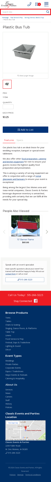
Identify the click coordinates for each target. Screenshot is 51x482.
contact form (10, 274)
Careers (8, 396)
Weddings (9, 360)
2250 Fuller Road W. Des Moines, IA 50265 (17, 446)
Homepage (5, 18)
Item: (5, 93)
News (7, 393)
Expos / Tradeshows (14, 371)
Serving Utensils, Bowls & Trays (34, 18)
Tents (7, 317)
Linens (8, 335)
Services (9, 389)
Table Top (9, 332)
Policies (8, 407)
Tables (8, 321)
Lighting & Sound (13, 346)
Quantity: (7, 102)
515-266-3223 (25, 279)
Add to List (25, 129)
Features (9, 140)
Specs (20, 140)
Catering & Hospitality (15, 378)
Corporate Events (13, 368)
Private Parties (11, 364)
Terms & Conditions (33, 475)
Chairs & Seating (12, 324)
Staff (7, 400)
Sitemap (20, 475)
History (8, 403)
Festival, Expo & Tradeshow (17, 342)
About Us (11, 384)
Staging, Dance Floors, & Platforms (21, 328)
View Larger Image (25, 75)
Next (47, 232)
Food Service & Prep (16, 18)
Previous (4, 232)
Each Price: (8, 113)
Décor (8, 349)
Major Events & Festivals (16, 375)
